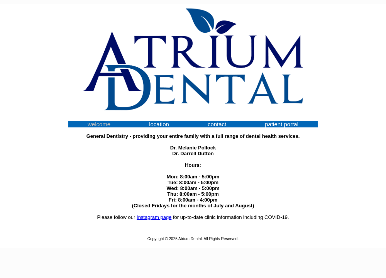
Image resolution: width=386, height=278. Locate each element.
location (159, 124)
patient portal (281, 124)
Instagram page (154, 217)
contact (217, 124)
